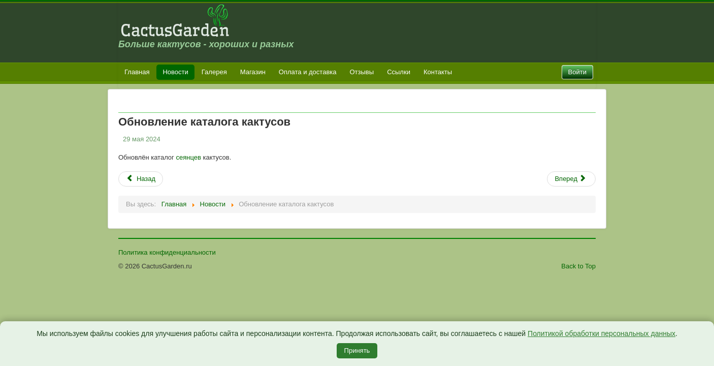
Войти (577, 72)
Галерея (214, 72)
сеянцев (188, 157)
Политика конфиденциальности (167, 252)
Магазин (253, 72)
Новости (175, 72)
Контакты (438, 72)
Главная (136, 72)
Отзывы (362, 72)
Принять (357, 350)
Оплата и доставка (308, 72)
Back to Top (578, 266)
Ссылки (398, 72)
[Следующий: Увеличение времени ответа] (571, 179)
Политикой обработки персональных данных (601, 333)
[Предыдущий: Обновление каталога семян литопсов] (140, 179)
